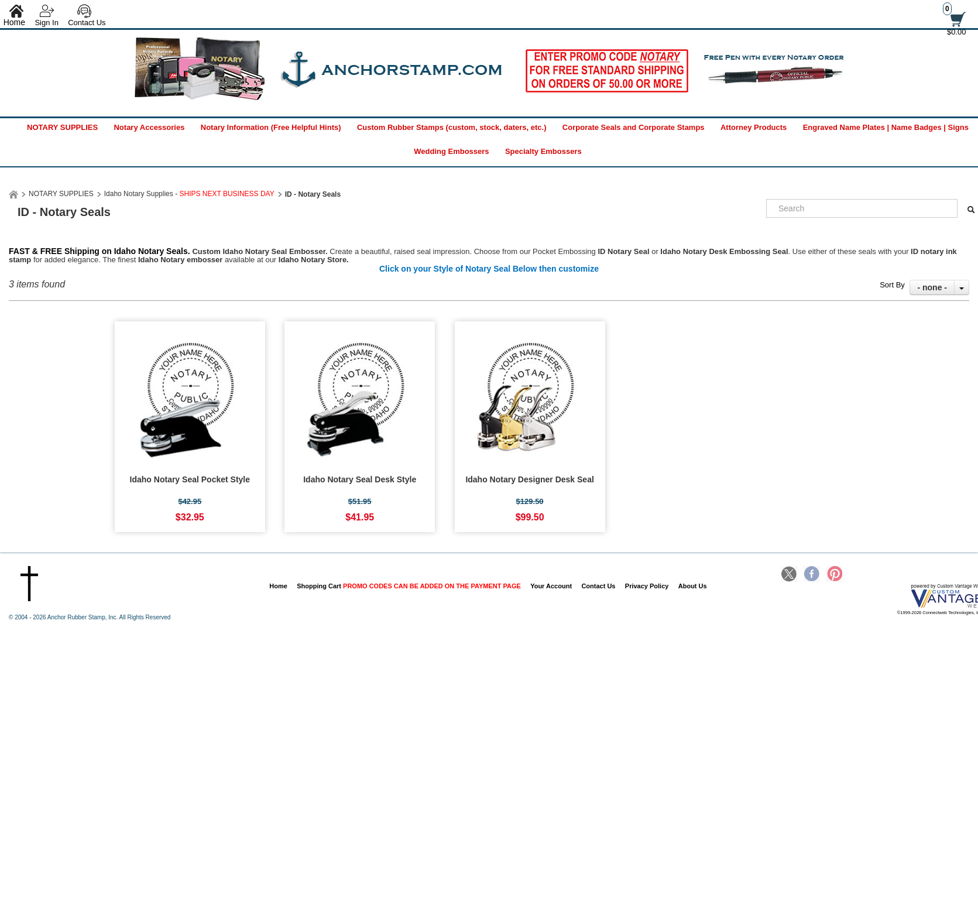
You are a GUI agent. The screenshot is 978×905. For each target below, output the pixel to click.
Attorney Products (753, 127)
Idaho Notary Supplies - (189, 194)
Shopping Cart (409, 585)
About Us (692, 585)
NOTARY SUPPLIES (62, 127)
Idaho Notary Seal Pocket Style (190, 479)
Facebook (812, 575)
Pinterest (834, 575)
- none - (932, 287)
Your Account (551, 585)
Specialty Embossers (543, 151)
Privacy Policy (647, 585)
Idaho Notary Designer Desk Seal (529, 479)
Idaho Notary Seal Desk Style (359, 479)
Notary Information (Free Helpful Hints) (271, 127)
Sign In (46, 22)
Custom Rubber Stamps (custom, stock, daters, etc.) (452, 127)
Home (278, 585)
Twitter (789, 575)
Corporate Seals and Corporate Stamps (633, 127)
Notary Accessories (149, 127)
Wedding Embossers (451, 151)
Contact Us (86, 22)
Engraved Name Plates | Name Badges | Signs (886, 127)
